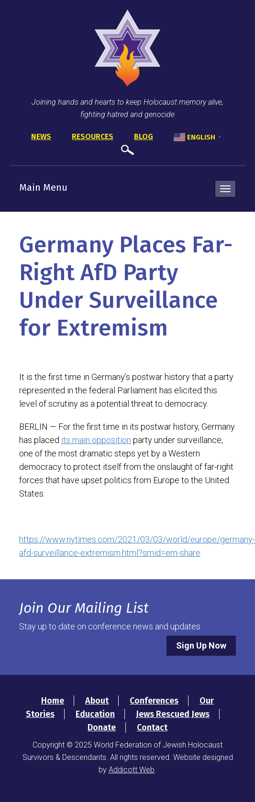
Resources (92, 136)
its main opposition (96, 440)
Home (52, 700)
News (41, 136)
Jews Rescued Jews (173, 714)
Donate (102, 727)
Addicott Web (132, 769)
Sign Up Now (201, 645)
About (97, 700)
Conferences (154, 700)
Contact (152, 727)
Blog (143, 136)
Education (95, 714)
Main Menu (43, 187)
